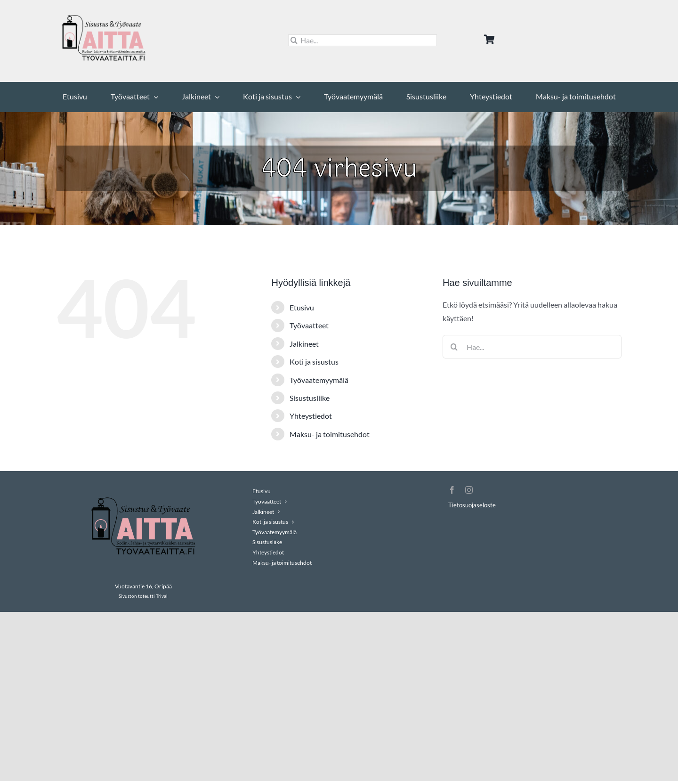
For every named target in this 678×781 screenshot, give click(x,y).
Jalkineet (304, 343)
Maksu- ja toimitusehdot (330, 434)
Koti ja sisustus (314, 361)
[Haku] (294, 40)
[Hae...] (362, 40)
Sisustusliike (310, 397)
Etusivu (302, 307)
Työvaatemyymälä (319, 379)
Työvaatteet (309, 325)
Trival (162, 596)
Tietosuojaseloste (472, 505)
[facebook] (452, 490)
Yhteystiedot (311, 415)
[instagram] (469, 490)
